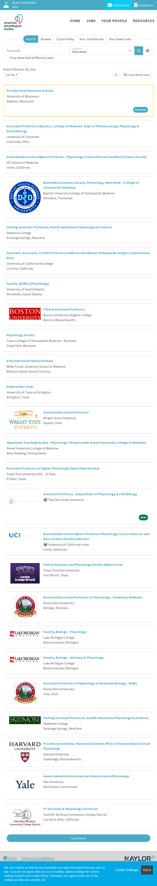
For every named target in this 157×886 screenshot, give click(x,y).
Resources (144, 20)
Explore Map (65, 39)
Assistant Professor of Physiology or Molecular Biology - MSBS (90, 683)
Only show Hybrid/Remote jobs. (32, 58)
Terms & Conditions (37, 857)
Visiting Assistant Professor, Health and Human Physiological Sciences (59, 227)
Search (30, 39)
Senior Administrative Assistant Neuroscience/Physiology (86, 776)
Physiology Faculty (21, 335)
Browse (46, 39)
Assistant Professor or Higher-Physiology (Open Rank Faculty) (53, 468)
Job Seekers (118, 5)
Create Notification (137, 75)
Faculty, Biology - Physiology (64, 632)
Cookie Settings (126, 870)
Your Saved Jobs (120, 39)
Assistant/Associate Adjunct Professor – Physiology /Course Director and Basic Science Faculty (77, 157)
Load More (78, 838)
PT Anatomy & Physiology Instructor (70, 809)
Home (75, 20)
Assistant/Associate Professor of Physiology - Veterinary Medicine (92, 597)
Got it (147, 870)
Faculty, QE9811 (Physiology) (28, 283)
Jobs (91, 20)
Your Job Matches (92, 39)
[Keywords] (37, 50)
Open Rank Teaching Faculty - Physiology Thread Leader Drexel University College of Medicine (76, 442)
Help (10, 857)
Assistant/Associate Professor (66, 412)
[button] (147, 50)
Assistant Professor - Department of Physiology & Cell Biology (90, 494)
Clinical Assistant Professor (64, 309)
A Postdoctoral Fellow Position (30, 361)
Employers (143, 5)
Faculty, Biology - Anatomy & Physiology (73, 657)
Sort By (10, 75)
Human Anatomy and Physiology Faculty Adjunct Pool (83, 564)
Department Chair (20, 386)
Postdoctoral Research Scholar (30, 90)
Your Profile (114, 20)
